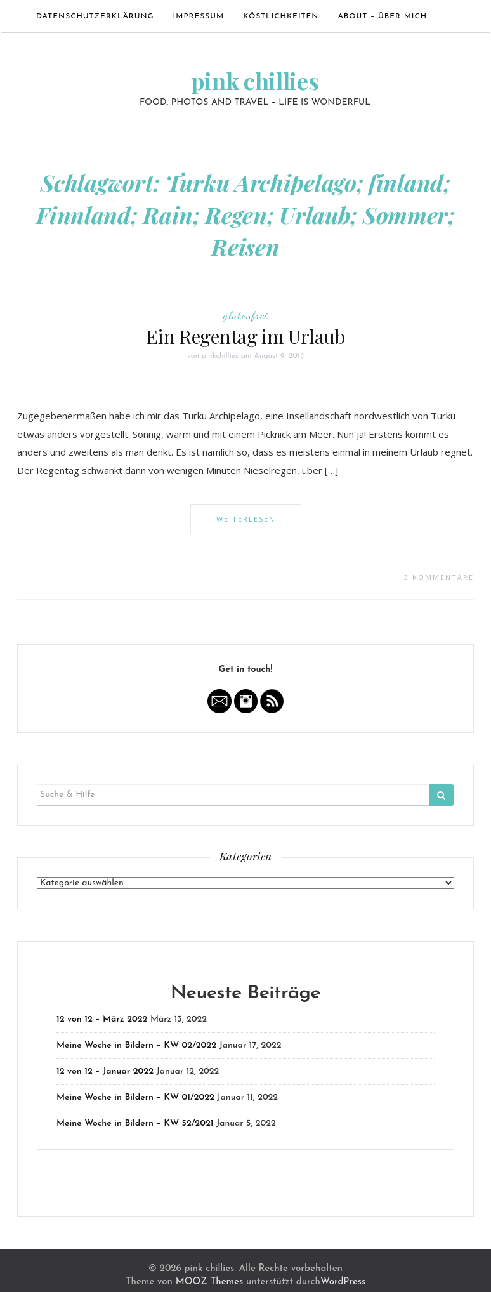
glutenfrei (245, 315)
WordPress (342, 1282)
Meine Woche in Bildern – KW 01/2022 (135, 1097)
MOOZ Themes (209, 1282)
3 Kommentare (439, 577)
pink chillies (254, 80)
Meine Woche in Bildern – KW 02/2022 (136, 1045)
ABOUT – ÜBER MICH (382, 16)
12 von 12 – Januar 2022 (105, 1071)
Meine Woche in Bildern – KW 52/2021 (134, 1123)
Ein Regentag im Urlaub (245, 336)
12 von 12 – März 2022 (101, 1019)
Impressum (199, 16)
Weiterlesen (245, 519)
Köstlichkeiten (280, 16)
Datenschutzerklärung (95, 16)
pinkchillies (220, 356)
